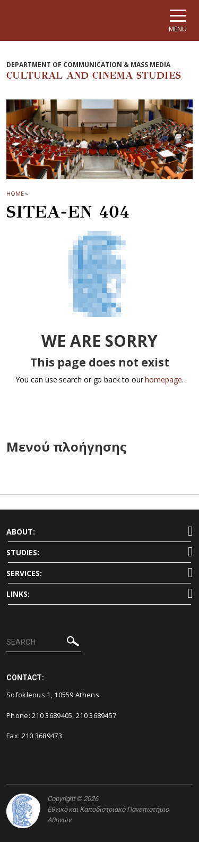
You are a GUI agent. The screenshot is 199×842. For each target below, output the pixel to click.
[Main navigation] (178, 20)
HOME (15, 193)
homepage (163, 379)
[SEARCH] (43, 642)
